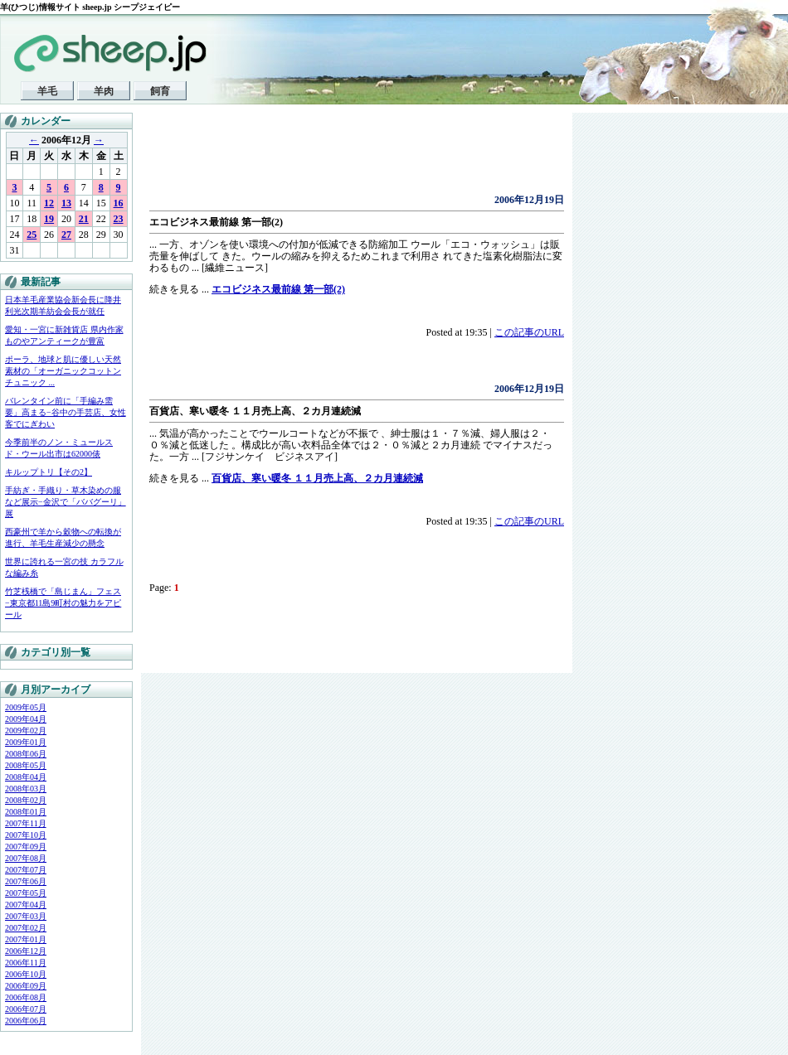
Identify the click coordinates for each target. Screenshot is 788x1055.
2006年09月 (25, 985)
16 (119, 203)
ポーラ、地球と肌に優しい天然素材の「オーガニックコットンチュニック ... (63, 371)
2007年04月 (25, 904)
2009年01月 (25, 742)
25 (31, 234)
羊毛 (47, 91)
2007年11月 (25, 823)
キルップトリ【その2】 (48, 472)
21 (84, 219)
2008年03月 (25, 788)
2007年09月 (25, 846)
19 (49, 219)
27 (66, 234)
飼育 (160, 91)
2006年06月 (25, 1020)
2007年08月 (25, 858)
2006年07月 (25, 1009)
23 (119, 219)
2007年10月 (25, 835)
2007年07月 (25, 869)
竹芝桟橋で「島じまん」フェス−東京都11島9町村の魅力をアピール (63, 603)
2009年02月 (25, 730)
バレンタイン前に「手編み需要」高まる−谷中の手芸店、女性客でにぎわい (65, 412)
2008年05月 (25, 765)
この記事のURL (529, 332)
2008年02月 (25, 800)
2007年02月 (25, 927)
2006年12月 (25, 951)
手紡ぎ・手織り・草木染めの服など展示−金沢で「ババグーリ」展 (65, 502)
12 (49, 203)
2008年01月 (25, 811)
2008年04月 (25, 777)
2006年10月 (25, 974)
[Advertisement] (343, 157)
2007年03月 (25, 916)
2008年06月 (25, 753)
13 (66, 203)
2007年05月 (25, 893)
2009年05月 (25, 707)
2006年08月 (25, 997)
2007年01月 (25, 939)
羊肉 (104, 91)
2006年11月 (25, 962)
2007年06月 (25, 881)
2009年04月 (25, 718)
